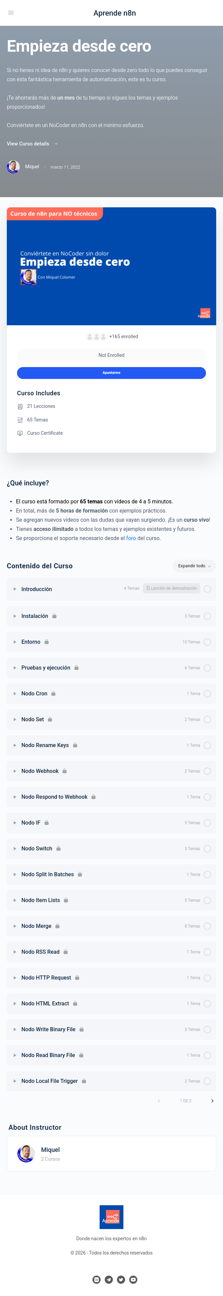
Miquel (50, 1149)
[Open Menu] (11, 13)
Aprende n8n (114, 13)
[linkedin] (96, 1280)
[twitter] (121, 1280)
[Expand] (15, 589)
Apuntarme (111, 372)
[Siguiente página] (212, 1101)
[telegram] (109, 1280)
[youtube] (133, 1280)
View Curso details (33, 144)
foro (131, 538)
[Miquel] (26, 1153)
